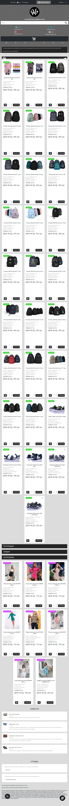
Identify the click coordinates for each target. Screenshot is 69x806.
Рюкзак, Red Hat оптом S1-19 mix (12, 368)
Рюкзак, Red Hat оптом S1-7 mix (34, 126)
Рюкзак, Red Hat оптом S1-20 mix (57, 319)
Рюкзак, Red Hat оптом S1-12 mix (57, 126)
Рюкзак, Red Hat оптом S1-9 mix (12, 271)
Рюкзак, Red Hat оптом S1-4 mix (34, 174)
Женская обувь (43, 48)
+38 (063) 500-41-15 (18, 29)
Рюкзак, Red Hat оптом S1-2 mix (57, 271)
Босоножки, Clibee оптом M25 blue (34, 465)
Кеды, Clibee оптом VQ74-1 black (57, 416)
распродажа (8, 557)
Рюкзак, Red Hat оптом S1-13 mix (12, 126)
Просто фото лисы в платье (15, 747)
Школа (54, 48)
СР (25, 42)
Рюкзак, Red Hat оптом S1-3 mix (57, 174)
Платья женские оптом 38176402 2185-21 (57, 584)
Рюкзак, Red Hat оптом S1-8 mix (34, 271)
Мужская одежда (6, 48)
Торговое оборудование (13, 51)
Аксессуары (58, 48)
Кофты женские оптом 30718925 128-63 (34, 632)
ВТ (15, 42)
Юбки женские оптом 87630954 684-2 (12, 584)
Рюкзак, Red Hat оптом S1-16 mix (12, 416)
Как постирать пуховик (14, 714)
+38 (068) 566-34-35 (51, 29)
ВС (62, 42)
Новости (34, 709)
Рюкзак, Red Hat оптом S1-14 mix (57, 77)
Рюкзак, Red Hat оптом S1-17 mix (57, 368)
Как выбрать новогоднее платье (16, 735)
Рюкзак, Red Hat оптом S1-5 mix (34, 223)
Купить (16, 105)
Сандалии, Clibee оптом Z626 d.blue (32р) (34, 514)
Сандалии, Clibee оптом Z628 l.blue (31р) (57, 465)
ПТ (44, 42)
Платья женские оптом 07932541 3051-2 (23, 681)
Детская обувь (49, 48)
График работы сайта (14, 724)
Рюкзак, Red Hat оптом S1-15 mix (34, 416)
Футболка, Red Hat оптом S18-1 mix (34, 78)
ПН (6, 42)
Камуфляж (5, 51)
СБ (53, 42)
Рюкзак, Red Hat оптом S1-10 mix (57, 223)
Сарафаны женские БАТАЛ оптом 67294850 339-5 (46, 681)
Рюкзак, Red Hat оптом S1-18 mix (34, 368)
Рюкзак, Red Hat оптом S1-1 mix (12, 319)
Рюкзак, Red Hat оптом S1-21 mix (34, 319)
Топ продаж (8, 546)
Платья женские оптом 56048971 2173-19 (12, 632)
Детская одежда (28, 48)
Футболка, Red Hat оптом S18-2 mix (12, 78)
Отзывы (34, 762)
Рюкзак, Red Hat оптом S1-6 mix (12, 223)
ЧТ (34, 42)
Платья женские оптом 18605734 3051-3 (57, 632)
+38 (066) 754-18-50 (18, 34)
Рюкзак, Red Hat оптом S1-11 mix (12, 174)
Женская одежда (14, 48)
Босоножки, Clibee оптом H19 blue (12, 465)
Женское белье (22, 48)
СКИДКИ (6, 552)
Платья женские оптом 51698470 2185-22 (34, 584)
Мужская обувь (36, 48)
